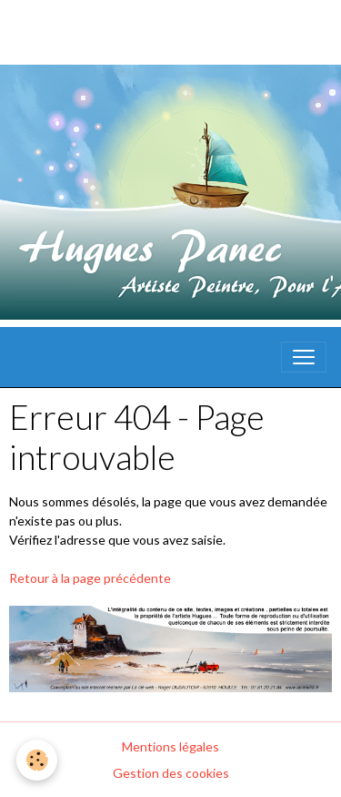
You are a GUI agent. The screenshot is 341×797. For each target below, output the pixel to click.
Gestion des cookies (171, 773)
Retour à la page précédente (90, 578)
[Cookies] (36, 760)
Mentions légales (170, 746)
